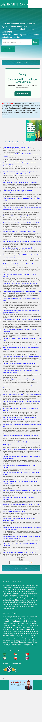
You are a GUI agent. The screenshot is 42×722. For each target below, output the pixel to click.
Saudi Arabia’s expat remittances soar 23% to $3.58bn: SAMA (22, 449)
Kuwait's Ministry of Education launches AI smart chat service (22, 356)
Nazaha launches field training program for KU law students (21, 223)
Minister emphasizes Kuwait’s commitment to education (20, 182)
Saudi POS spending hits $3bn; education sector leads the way (22, 490)
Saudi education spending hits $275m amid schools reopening (22, 241)
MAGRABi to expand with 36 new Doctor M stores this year (21, 504)
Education (32, 142)
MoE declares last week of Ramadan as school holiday (19, 231)
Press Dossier (9, 142)
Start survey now (22, 93)
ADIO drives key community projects (14, 511)
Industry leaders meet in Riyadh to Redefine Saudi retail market (22, 395)
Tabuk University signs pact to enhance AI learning (18, 379)
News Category (21, 142)
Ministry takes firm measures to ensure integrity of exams (20, 435)
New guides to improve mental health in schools (17, 248)
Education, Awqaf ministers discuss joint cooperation (19, 363)
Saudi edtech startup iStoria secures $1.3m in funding (19, 552)
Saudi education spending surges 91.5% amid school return (21, 401)
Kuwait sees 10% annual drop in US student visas (18, 216)
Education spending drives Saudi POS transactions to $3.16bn (22, 291)
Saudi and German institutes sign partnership (17, 147)
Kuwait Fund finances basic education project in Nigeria (20, 283)
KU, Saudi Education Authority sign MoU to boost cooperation (22, 319)
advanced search (8, 49)
